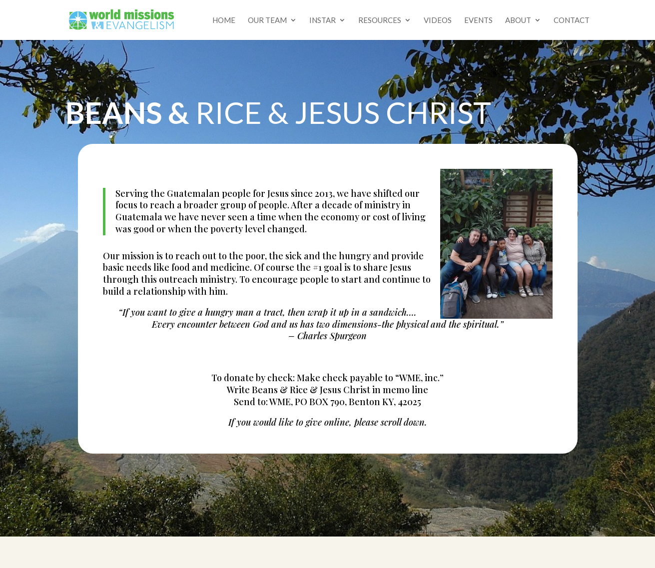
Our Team (267, 20)
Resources (379, 20)
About (518, 20)
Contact (572, 20)
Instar (322, 20)
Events (478, 20)
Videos (438, 20)
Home (223, 20)
